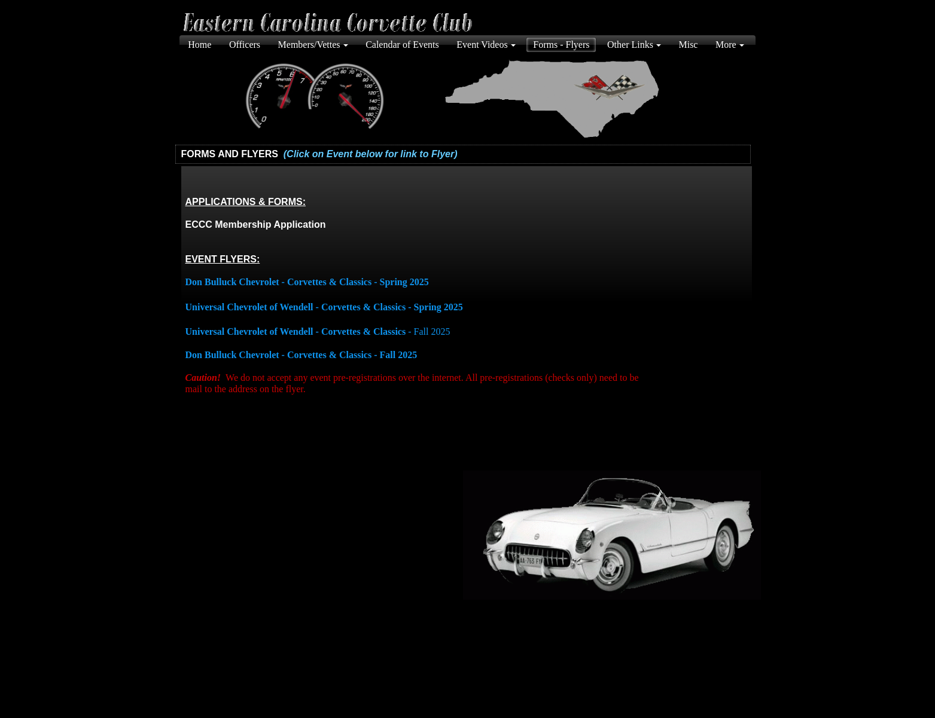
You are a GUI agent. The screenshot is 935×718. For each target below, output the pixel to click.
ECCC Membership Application (255, 224)
